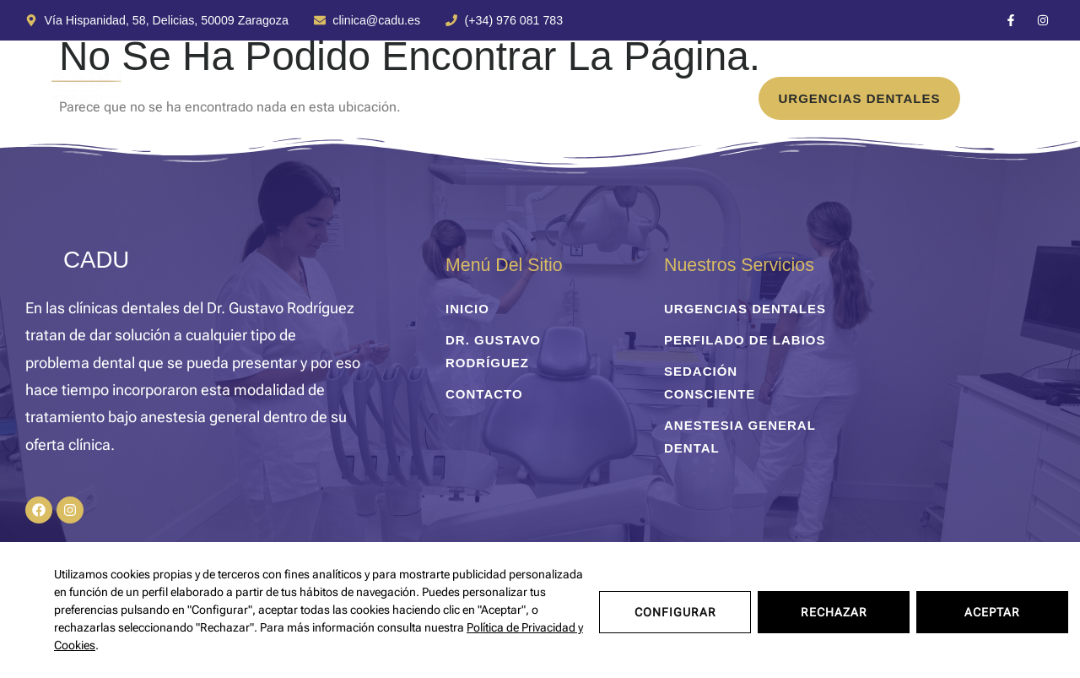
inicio (128, 98)
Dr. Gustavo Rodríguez (429, 98)
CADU (96, 260)
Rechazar (834, 609)
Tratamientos (245, 98)
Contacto (590, 98)
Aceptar (992, 609)
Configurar (675, 609)
